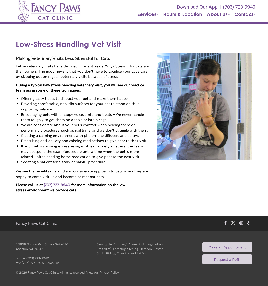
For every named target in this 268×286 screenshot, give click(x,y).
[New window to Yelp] (248, 223)
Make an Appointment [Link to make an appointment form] (227, 247)
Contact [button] (244, 14)
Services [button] (147, 14)
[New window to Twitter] (233, 223)
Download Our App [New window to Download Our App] (197, 7)
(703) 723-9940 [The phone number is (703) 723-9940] (239, 7)
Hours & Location (182, 14)
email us (53, 262)
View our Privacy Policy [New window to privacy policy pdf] (102, 272)
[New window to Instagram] (241, 223)
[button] (49, 11)
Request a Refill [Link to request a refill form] (227, 259)
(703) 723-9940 (57, 185)
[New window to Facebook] (225, 223)
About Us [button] (218, 14)
